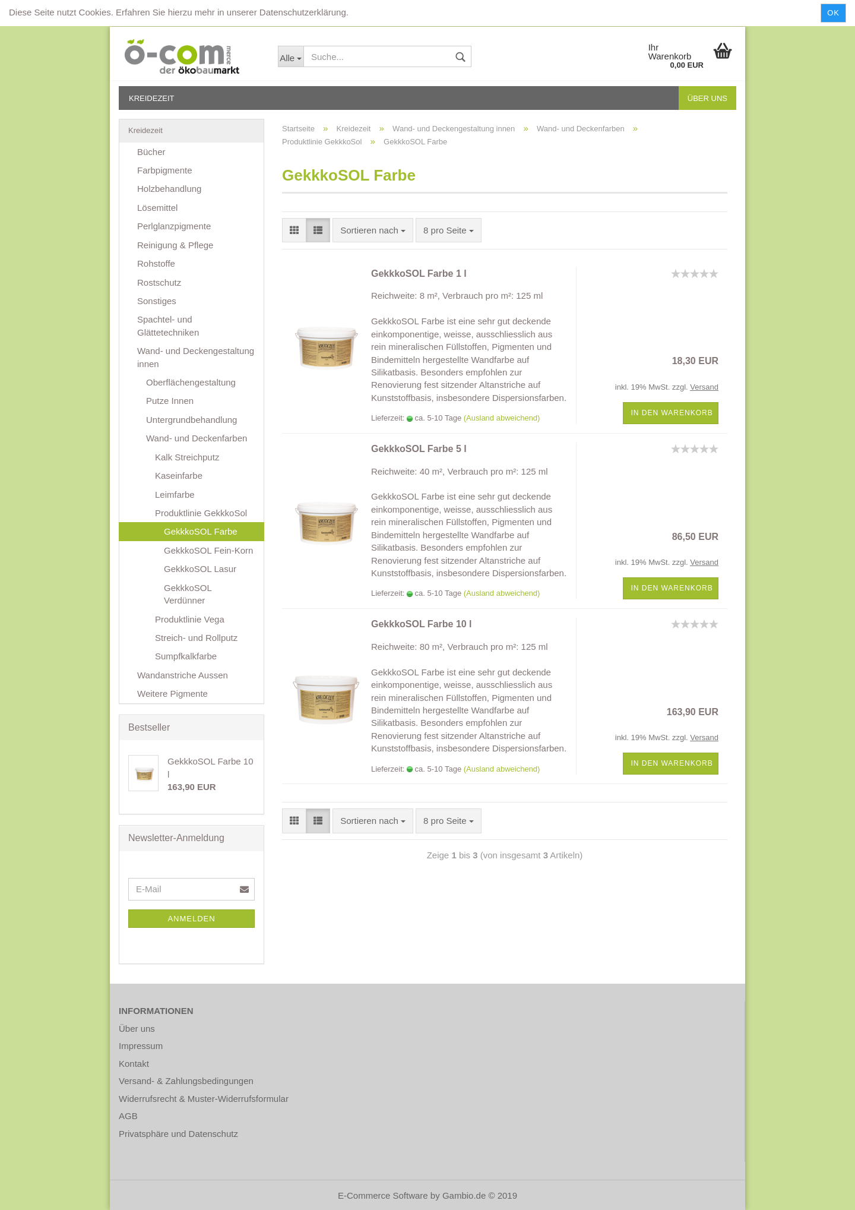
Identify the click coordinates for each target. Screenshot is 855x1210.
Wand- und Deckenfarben (196, 438)
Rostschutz (159, 282)
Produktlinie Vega (189, 619)
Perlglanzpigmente (174, 226)
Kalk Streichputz (187, 457)
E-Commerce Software (383, 1195)
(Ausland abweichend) (502, 417)
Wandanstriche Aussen (182, 675)
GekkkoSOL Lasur (200, 569)
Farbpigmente (164, 170)
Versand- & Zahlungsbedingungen (186, 1081)
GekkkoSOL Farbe (201, 531)
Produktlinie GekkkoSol (201, 513)
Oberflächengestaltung (191, 382)
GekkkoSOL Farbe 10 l (421, 624)
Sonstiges (156, 301)
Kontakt (134, 1064)
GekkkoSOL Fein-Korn (208, 550)
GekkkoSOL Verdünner (188, 594)
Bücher (151, 152)
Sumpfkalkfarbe (186, 656)
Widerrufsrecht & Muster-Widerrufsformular (204, 1099)
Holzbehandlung (169, 189)
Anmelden (191, 918)
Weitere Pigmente (172, 693)
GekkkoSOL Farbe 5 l (419, 449)
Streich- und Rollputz (196, 638)
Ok (833, 12)
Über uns (707, 98)
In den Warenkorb (671, 413)
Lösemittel (157, 208)
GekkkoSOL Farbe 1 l (419, 273)
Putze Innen (170, 401)
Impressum (141, 1046)
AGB (128, 1116)
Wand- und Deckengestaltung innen (195, 357)
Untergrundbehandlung (191, 420)
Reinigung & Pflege (175, 245)
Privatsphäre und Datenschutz (178, 1134)
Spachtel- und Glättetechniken (168, 325)
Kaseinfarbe (178, 475)
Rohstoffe (156, 263)
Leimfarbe (175, 494)
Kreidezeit (152, 98)
